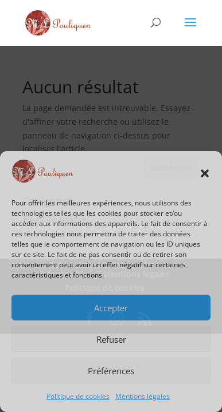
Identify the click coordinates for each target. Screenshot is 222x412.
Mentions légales (142, 396)
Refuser (111, 339)
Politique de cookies (78, 396)
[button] (205, 173)
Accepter (111, 308)
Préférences (111, 371)
